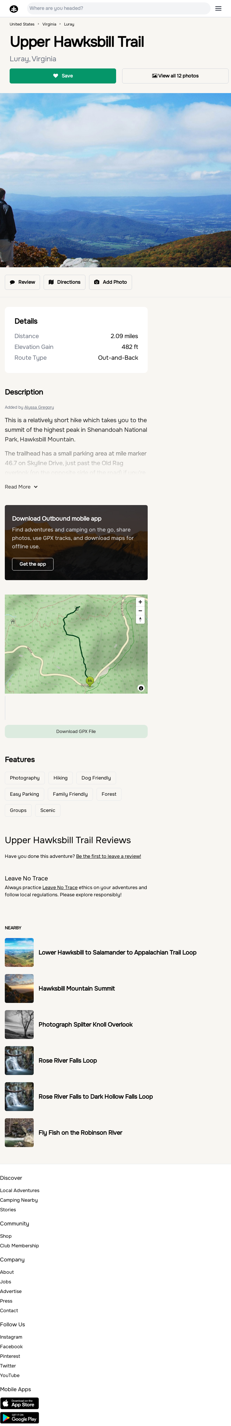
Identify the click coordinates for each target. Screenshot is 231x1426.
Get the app (33, 564)
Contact (9, 1310)
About (7, 1272)
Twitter (8, 1366)
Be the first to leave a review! (108, 856)
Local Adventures (19, 1190)
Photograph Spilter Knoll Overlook (85, 1024)
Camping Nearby (19, 1200)
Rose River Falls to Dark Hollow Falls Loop (95, 1097)
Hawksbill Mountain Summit (76, 988)
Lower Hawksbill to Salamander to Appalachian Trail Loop (117, 952)
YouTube (10, 1375)
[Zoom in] (140, 602)
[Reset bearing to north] (140, 619)
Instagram (11, 1337)
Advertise (11, 1291)
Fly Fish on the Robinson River (80, 1133)
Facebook (11, 1346)
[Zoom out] (140, 610)
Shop (6, 1236)
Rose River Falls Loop (67, 1060)
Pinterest (10, 1356)
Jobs (5, 1282)
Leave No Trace (60, 887)
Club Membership (19, 1246)
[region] (76, 644)
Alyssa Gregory (39, 407)
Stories (8, 1209)
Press (6, 1301)
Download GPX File (76, 731)
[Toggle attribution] (141, 688)
